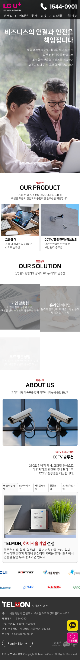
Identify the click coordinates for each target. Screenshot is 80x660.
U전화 (8, 15)
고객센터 (71, 15)
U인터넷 (21, 15)
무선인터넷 (39, 15)
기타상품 (55, 15)
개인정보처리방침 (12, 654)
